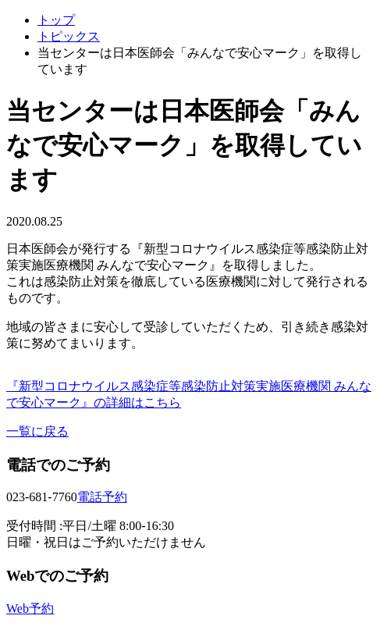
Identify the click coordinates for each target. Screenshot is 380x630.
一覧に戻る (37, 431)
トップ (56, 20)
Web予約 (30, 608)
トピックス (68, 36)
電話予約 (102, 497)
